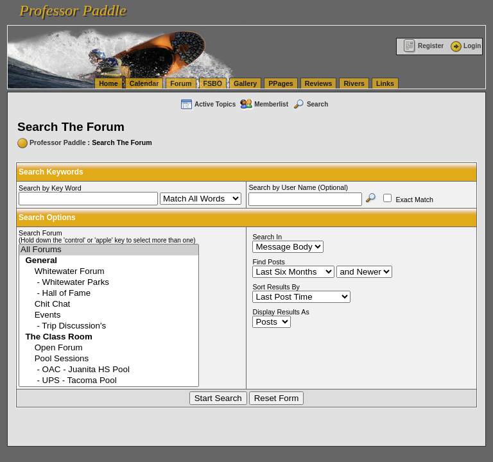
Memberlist (263, 104)
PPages (280, 83)
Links (385, 83)
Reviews (319, 83)
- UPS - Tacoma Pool (108, 380)
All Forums (108, 249)
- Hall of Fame (108, 293)
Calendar (144, 83)
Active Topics (208, 104)
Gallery (245, 83)
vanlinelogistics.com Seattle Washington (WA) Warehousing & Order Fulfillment (363, 6)
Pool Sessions (108, 359)
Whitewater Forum (108, 271)
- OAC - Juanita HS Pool (108, 369)
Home (108, 83)
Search (310, 104)
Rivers (354, 83)
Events (108, 315)
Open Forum (108, 348)
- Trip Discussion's (108, 326)
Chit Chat (108, 304)
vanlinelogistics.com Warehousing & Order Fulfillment (295, 18)
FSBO (213, 83)
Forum (180, 83)
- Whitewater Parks (108, 282)
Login (465, 45)
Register (423, 45)
